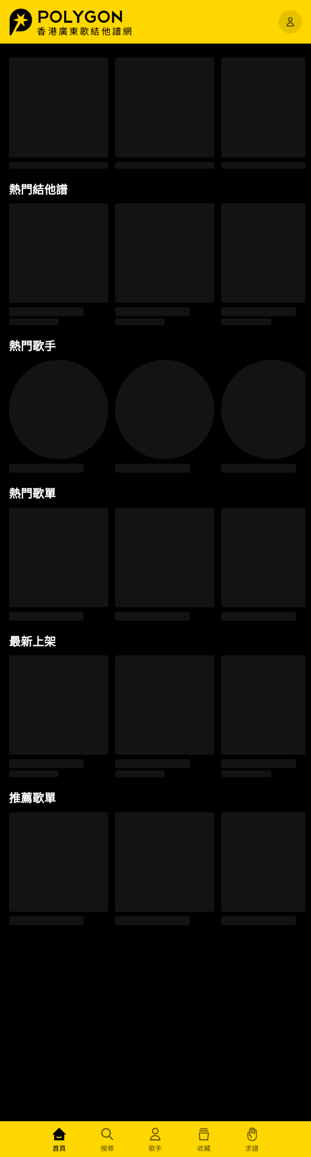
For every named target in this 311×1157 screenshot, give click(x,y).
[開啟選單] (290, 22)
